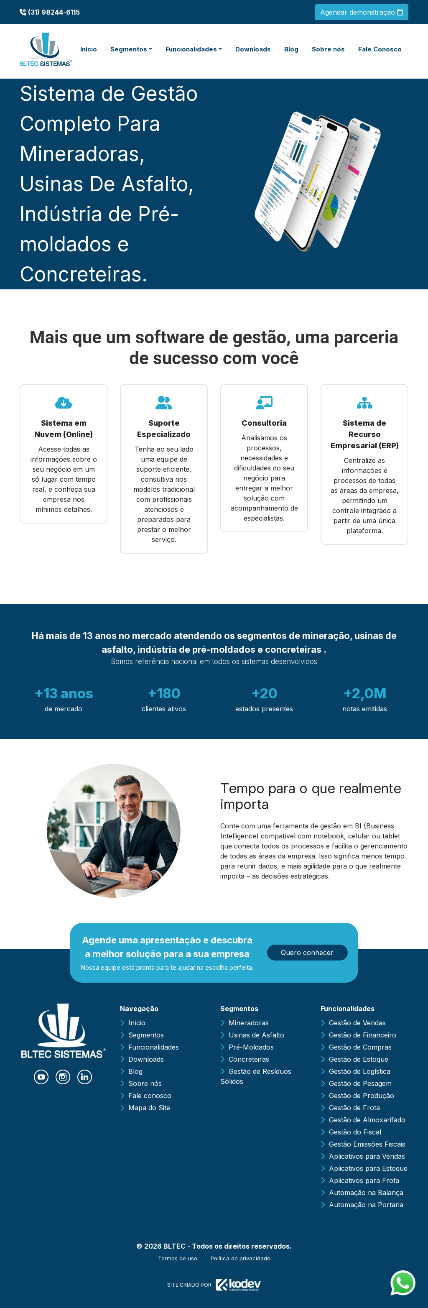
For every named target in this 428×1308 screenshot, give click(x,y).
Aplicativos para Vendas (367, 1156)
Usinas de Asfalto (256, 1035)
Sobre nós (328, 49)
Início (88, 49)
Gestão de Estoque (358, 1059)
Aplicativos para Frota (364, 1180)
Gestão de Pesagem (360, 1083)
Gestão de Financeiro (362, 1035)
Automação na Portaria (366, 1205)
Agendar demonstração (361, 12)
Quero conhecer (307, 952)
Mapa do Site (149, 1108)
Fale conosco (149, 1095)
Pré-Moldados (251, 1047)
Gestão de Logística (359, 1071)
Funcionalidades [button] (191, 49)
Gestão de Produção (361, 1095)
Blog (291, 49)
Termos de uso (177, 1258)
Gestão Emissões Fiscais (367, 1144)
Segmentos (146, 1035)
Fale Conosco (380, 49)
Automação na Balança (366, 1192)
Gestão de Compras (360, 1047)
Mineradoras (249, 1023)
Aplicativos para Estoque (368, 1168)
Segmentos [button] (128, 49)
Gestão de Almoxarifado (367, 1120)
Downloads (253, 49)
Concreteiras (249, 1059)
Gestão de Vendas (357, 1023)
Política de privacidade (240, 1258)
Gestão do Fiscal (355, 1132)
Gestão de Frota (354, 1108)
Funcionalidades (153, 1047)
